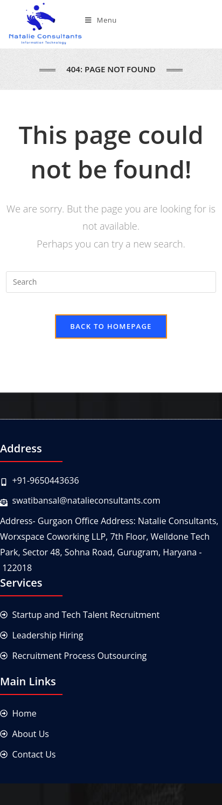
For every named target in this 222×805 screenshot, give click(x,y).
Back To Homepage (110, 326)
